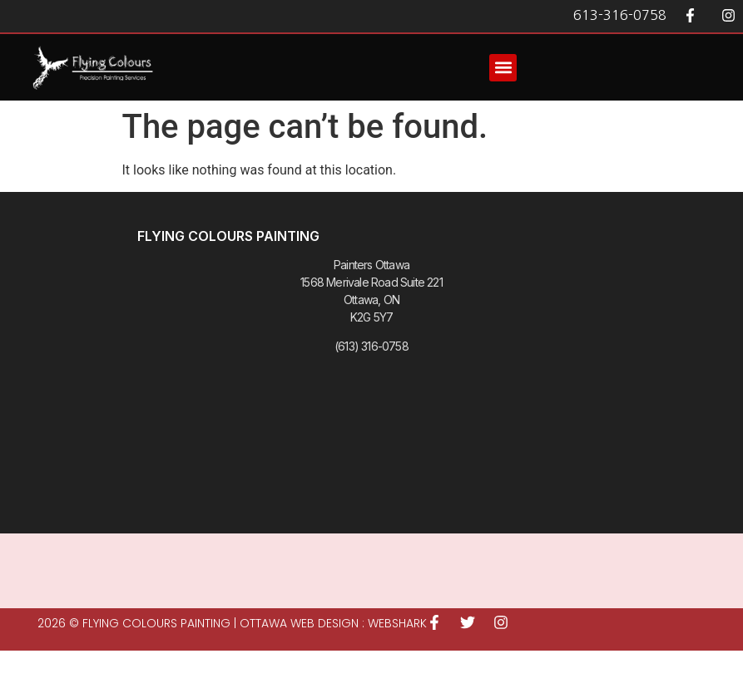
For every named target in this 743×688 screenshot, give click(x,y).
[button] (503, 67)
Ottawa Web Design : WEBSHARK (333, 623)
